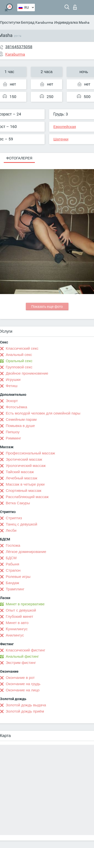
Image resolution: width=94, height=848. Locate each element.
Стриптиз (14, 518)
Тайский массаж (20, 472)
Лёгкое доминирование (26, 551)
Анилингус (15, 635)
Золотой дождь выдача (26, 705)
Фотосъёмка (16, 407)
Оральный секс (19, 361)
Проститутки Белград (17, 22)
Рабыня (12, 564)
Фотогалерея (19, 158)
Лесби (11, 530)
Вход (75, 7)
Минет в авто (17, 623)
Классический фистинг (25, 650)
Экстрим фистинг (21, 662)
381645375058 (18, 46)
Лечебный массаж (21, 478)
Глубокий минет (19, 616)
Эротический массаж (24, 459)
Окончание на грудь (23, 684)
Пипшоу (13, 432)
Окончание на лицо (23, 690)
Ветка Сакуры (18, 503)
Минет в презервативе (25, 604)
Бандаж (12, 583)
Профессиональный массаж (30, 453)
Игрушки (13, 379)
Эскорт (12, 401)
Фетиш (12, 386)
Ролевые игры (18, 576)
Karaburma (44, 22)
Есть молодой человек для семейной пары (43, 413)
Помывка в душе (20, 426)
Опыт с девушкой (21, 610)
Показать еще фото (47, 307)
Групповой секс (19, 367)
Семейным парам (21, 419)
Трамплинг (15, 589)
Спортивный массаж (23, 490)
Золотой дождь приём (25, 711)
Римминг (13, 438)
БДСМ (11, 558)
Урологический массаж (26, 465)
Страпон (13, 570)
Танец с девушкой (21, 524)
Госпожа (13, 545)
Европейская (64, 126)
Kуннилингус (17, 629)
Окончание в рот (20, 677)
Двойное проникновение (27, 373)
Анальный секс (19, 354)
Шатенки (60, 139)
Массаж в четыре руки (25, 484)
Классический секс (22, 348)
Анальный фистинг (22, 656)
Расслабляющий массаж (27, 497)
